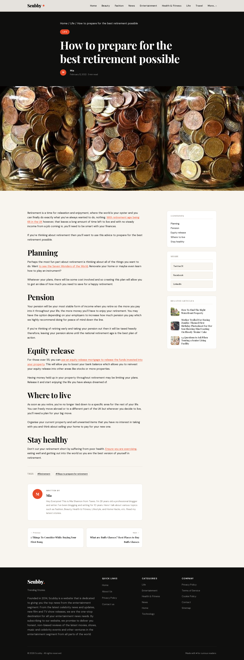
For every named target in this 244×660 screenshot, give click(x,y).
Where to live (178, 237)
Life (188, 5)
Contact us (108, 604)
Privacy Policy (109, 597)
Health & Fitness (171, 5)
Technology (148, 614)
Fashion (119, 5)
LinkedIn (177, 285)
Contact (186, 602)
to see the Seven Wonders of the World (63, 266)
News (132, 5)
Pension (175, 228)
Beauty (106, 5)
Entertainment (148, 5)
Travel (199, 5)
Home (93, 5)
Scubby (35, 5)
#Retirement (43, 474)
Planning (175, 224)
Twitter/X (178, 267)
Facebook (178, 276)
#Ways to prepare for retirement (72, 474)
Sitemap (186, 608)
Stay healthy (178, 242)
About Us (107, 591)
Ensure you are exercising (120, 449)
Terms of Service (191, 590)
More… (211, 5)
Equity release (178, 233)
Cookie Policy (189, 596)
